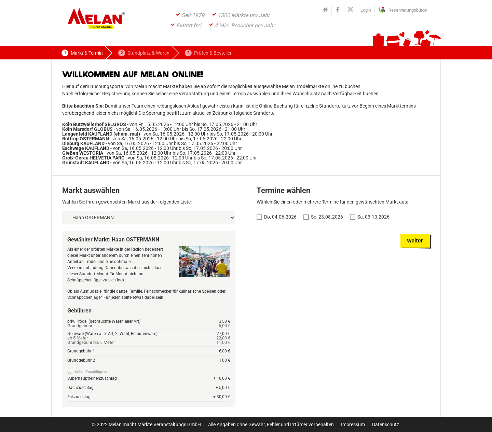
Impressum (353, 424)
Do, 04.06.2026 (280, 217)
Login (365, 10)
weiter (415, 240)
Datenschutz (385, 424)
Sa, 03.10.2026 (373, 217)
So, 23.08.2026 (327, 217)
